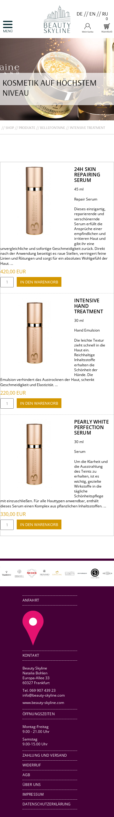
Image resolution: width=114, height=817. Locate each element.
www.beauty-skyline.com (43, 702)
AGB (26, 774)
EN (92, 13)
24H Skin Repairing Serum (87, 174)
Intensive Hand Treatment (88, 306)
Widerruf (31, 765)
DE (80, 13)
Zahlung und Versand (44, 755)
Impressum (33, 794)
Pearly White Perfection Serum (91, 427)
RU (105, 13)
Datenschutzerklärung (46, 804)
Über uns (31, 784)
